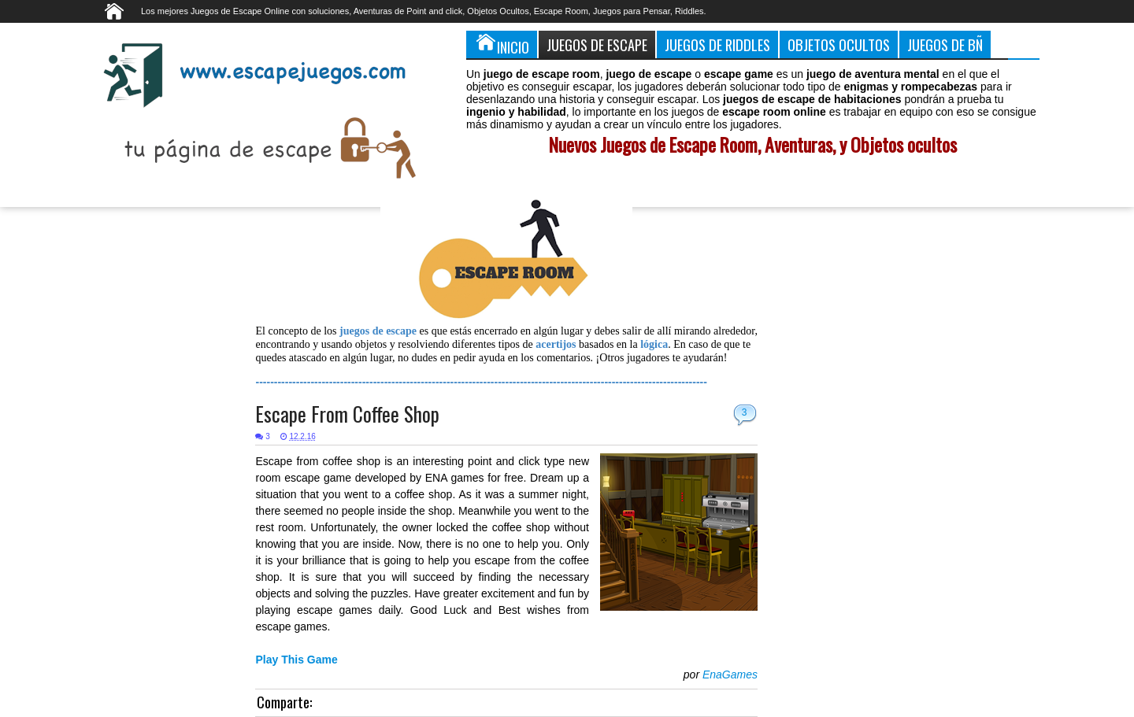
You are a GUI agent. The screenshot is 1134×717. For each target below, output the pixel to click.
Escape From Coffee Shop (347, 413)
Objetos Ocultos (839, 44)
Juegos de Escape (597, 44)
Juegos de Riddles (717, 44)
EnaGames (730, 674)
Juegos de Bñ (945, 44)
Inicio (501, 44)
